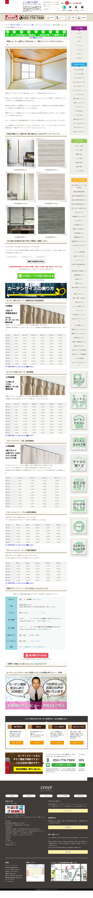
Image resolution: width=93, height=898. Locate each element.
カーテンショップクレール (11, 870)
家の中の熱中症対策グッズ (79, 201)
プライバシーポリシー (68, 815)
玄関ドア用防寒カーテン (79, 330)
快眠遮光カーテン (79, 238)
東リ (79, 46)
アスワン (79, 58)
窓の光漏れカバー (79, 234)
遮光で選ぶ (79, 168)
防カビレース (79, 213)
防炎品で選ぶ (79, 164)
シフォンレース (79, 258)
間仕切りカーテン (79, 326)
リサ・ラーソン (79, 110)
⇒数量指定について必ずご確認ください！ (35, 651)
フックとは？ (36, 646)
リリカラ (79, 42)
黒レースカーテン (79, 130)
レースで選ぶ (79, 160)
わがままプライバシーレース (79, 310)
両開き (37, 640)
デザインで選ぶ (79, 148)
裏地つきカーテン (79, 334)
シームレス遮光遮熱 (79, 250)
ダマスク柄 (79, 118)
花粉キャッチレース (79, 254)
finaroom (79, 62)
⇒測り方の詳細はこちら (43, 626)
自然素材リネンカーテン (79, 217)
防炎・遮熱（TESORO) (79, 290)
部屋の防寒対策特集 (79, 193)
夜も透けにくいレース (79, 306)
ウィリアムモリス (79, 98)
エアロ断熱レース (79, 314)
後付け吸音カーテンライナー (79, 282)
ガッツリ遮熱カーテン (79, 298)
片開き (33, 640)
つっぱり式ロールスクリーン (79, 246)
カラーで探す (79, 152)
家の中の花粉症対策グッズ (79, 197)
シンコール (79, 54)
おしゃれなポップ (79, 82)
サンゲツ (79, 38)
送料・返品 (67, 856)
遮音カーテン (79, 274)
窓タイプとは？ (37, 604)
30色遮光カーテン (79, 225)
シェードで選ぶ (79, 172)
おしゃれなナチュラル (79, 86)
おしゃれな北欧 (79, 73)
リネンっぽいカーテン (79, 126)
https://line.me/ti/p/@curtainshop (36, 285)
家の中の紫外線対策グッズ (79, 205)
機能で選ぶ (79, 156)
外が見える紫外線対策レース (79, 262)
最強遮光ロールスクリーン (79, 242)
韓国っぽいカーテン (79, 122)
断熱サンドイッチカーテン (79, 322)
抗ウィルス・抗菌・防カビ (79, 209)
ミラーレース (79, 302)
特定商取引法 (68, 832)
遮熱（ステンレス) (79, 286)
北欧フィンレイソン (79, 106)
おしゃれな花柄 (79, 77)
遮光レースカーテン (79, 134)
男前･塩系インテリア (79, 102)
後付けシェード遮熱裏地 (79, 343)
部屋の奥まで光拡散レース (79, 266)
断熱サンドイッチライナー (79, 318)
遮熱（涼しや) (79, 294)
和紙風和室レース (79, 270)
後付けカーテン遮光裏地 (79, 338)
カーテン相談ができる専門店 (30, 2)
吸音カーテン (79, 278)
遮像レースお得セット (79, 230)
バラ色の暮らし (79, 114)
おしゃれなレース (79, 90)
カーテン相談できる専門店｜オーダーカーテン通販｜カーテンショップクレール (27, 29)
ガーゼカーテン (79, 221)
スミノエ (79, 50)
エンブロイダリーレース (79, 94)
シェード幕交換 (79, 347)
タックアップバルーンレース (79, 351)
